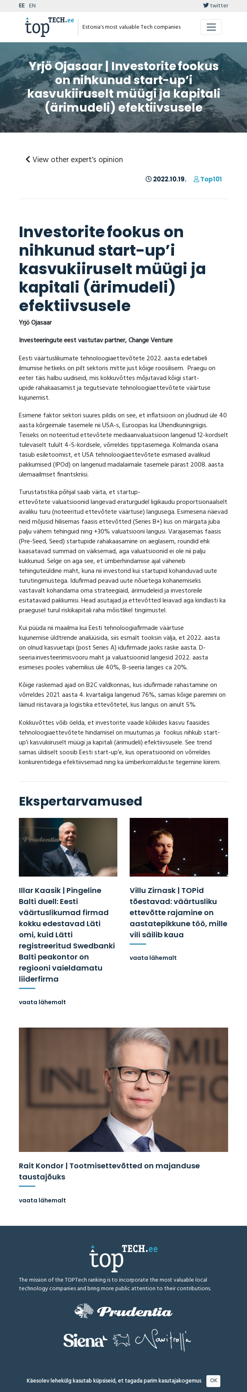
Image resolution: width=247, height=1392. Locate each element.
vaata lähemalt (42, 1002)
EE (22, 6)
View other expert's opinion (74, 160)
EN (32, 6)
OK (213, 1380)
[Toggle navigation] (211, 27)
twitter (215, 6)
